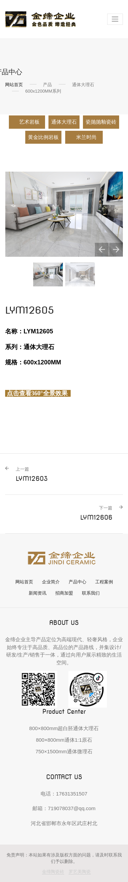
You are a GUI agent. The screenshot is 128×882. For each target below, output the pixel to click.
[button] (102, 249)
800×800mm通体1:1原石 (64, 740)
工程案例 (104, 581)
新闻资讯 (37, 593)
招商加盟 (64, 593)
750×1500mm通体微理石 (64, 751)
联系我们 (91, 593)
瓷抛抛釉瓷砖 (101, 122)
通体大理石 (64, 122)
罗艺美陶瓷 (80, 871)
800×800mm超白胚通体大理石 (64, 728)
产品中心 (77, 581)
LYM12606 (96, 513)
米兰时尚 (87, 137)
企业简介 (51, 581)
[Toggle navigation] (115, 19)
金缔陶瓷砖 (53, 871)
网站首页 (14, 84)
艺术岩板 (29, 122)
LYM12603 (32, 474)
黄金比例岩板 (43, 137)
